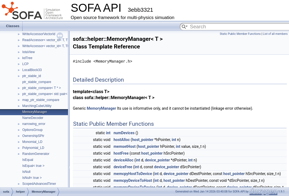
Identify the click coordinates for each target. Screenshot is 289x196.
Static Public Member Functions (240, 34)
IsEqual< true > (33, 166)
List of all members (275, 34)
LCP (25, 64)
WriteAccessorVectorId (38, 34)
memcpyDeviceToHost (133, 180)
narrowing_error (33, 124)
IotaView (28, 52)
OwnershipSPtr (33, 136)
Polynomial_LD (33, 148)
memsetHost (125, 146)
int (108, 133)
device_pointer (157, 160)
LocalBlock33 (32, 70)
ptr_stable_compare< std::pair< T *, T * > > (53, 94)
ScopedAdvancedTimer (39, 184)
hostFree (121, 153)
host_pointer (143, 139)
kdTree (27, 58)
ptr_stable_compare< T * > (41, 88)
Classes (12, 26)
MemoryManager (34, 112)
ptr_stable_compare (36, 82)
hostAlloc (122, 139)
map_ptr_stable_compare (40, 100)
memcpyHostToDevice (133, 173)
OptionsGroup (32, 130)
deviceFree (123, 167)
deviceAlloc (123, 160)
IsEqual (27, 160)
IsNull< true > (32, 178)
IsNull (26, 172)
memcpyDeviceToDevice (135, 187)
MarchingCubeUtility (36, 106)
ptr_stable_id (31, 76)
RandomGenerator (35, 154)
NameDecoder (32, 118)
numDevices (124, 133)
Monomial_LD (32, 142)
